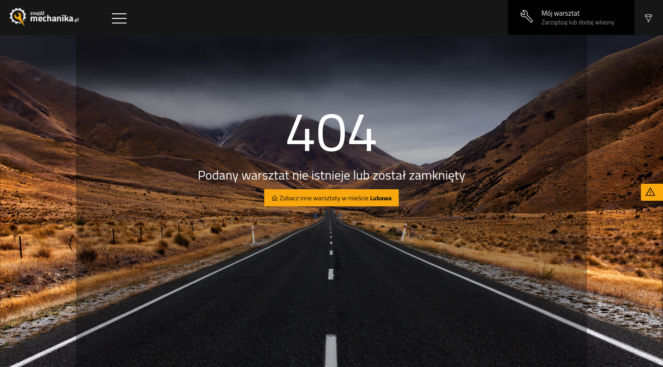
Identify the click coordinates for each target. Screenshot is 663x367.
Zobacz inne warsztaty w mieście (335, 198)
